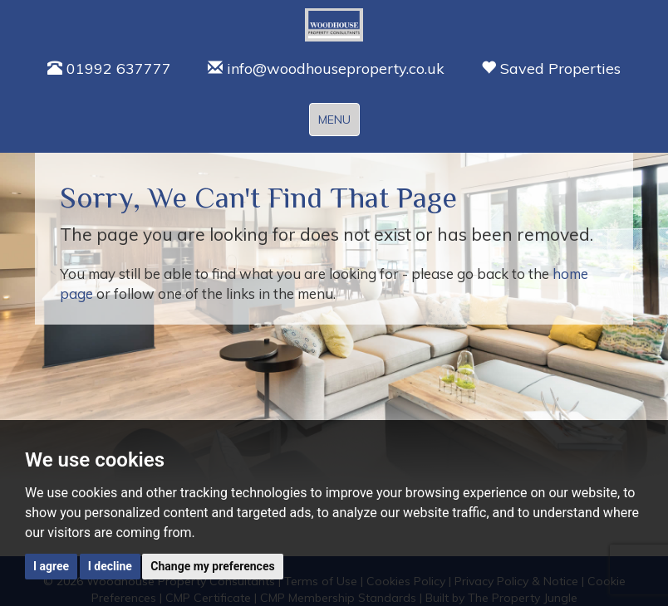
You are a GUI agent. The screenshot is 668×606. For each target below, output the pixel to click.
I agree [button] (51, 566)
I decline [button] (110, 566)
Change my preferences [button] (212, 566)
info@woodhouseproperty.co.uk (326, 68)
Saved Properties (551, 68)
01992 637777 (109, 68)
